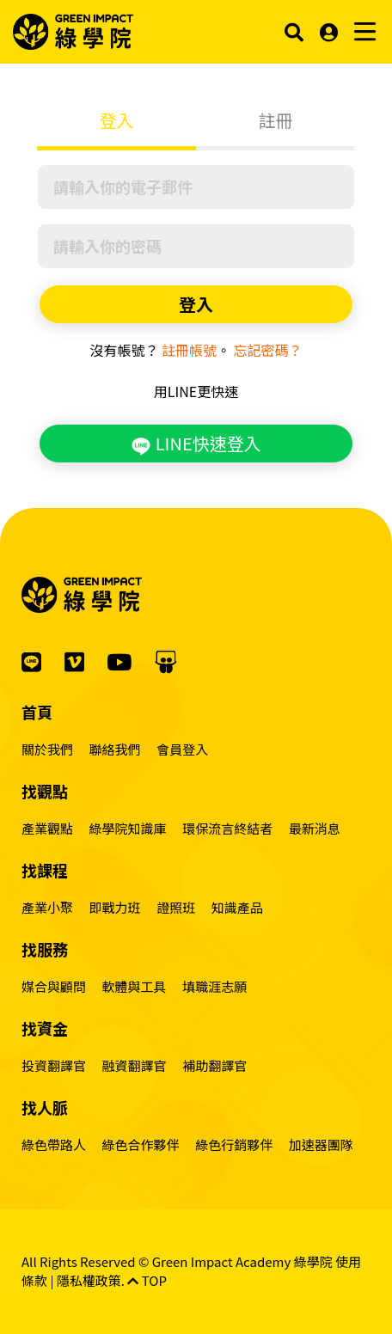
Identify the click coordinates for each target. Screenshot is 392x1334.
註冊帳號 (189, 350)
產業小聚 (47, 907)
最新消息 (314, 828)
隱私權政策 (89, 1280)
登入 (116, 119)
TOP (147, 1280)
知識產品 (237, 907)
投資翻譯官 (53, 1065)
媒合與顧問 (53, 986)
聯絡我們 (115, 749)
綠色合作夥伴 (141, 1144)
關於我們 (47, 749)
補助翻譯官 (214, 1065)
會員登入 (182, 749)
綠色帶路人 (53, 1144)
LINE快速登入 (195, 443)
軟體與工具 (134, 986)
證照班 (175, 907)
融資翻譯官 (134, 1065)
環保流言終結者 (227, 828)
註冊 (276, 119)
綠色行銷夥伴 (234, 1144)
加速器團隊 (321, 1144)
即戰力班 (115, 907)
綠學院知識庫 (128, 828)
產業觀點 (47, 828)
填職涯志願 (214, 986)
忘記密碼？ (268, 350)
